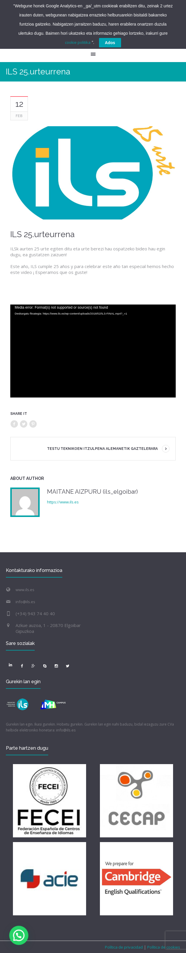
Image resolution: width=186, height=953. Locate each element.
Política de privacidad (124, 947)
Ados (110, 42)
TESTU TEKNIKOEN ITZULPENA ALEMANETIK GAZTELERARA (102, 449)
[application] (93, 351)
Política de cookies (163, 947)
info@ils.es (25, 601)
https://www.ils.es (63, 502)
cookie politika (78, 42)
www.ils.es (25, 589)
